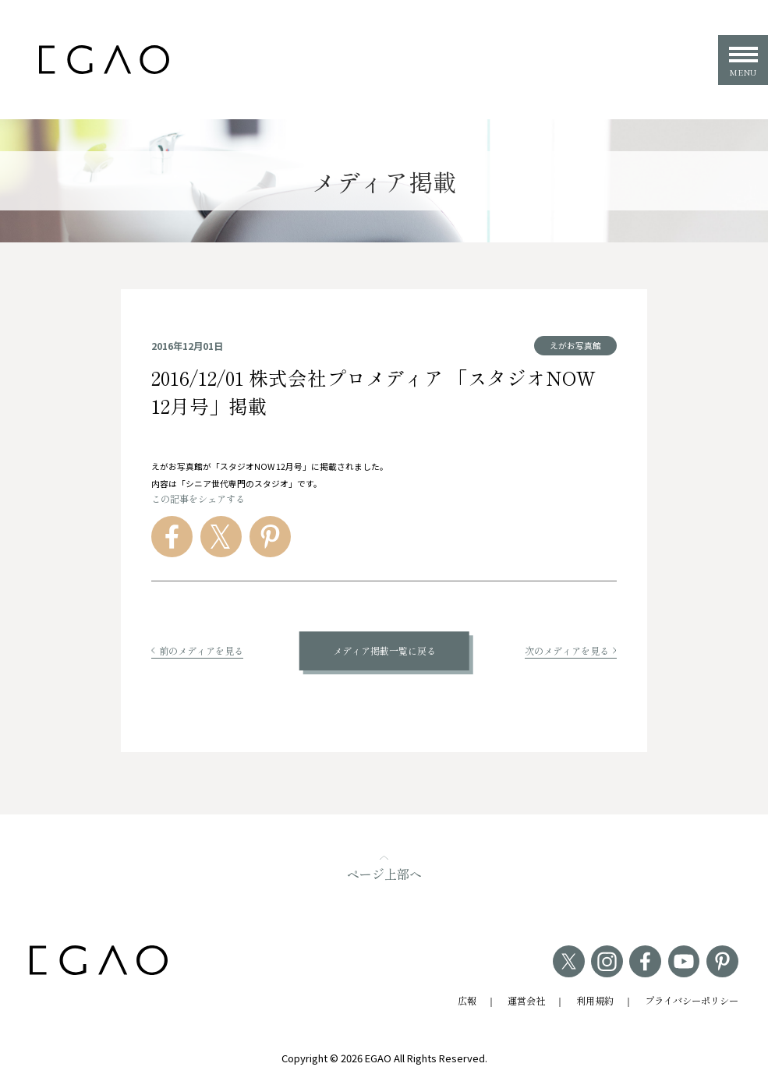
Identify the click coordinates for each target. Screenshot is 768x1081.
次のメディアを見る (571, 651)
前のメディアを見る (197, 651)
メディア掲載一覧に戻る (384, 651)
